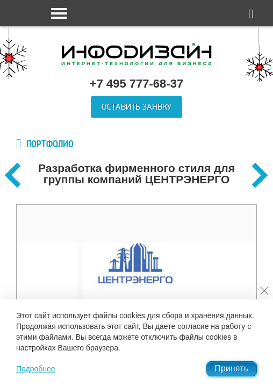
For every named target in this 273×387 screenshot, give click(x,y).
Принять (232, 368)
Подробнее (35, 368)
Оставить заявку (136, 107)
